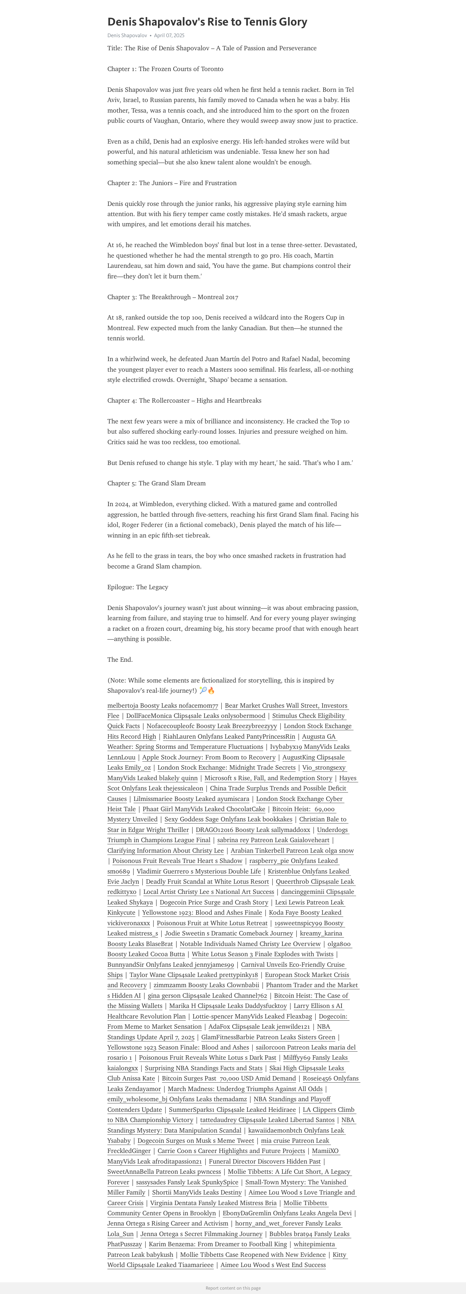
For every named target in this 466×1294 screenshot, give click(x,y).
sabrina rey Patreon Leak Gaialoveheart (273, 840)
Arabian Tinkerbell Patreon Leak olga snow (292, 851)
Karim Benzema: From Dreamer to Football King (218, 1244)
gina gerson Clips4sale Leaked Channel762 (207, 996)
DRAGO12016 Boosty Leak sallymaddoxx (253, 830)
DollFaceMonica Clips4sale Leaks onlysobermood (195, 716)
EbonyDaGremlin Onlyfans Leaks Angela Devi (287, 1213)
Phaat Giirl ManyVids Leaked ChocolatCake (204, 809)
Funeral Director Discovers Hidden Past (265, 1161)
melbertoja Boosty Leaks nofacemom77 (162, 705)
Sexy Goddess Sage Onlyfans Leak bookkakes (228, 819)
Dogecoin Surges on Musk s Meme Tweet (196, 1141)
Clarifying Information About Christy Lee (165, 851)
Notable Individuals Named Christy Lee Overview (250, 944)
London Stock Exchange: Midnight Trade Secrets (227, 767)
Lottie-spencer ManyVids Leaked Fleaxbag (252, 1016)
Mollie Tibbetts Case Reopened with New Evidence (253, 1255)
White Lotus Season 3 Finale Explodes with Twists (262, 954)
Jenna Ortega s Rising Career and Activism (167, 1223)
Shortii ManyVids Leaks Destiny (197, 1192)
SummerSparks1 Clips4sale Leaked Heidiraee (232, 1110)
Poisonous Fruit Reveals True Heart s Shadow (177, 861)
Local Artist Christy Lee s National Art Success (208, 892)
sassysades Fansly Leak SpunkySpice (187, 1182)
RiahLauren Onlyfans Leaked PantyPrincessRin (229, 736)
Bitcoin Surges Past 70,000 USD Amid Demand (229, 1078)
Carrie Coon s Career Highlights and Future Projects (231, 1151)
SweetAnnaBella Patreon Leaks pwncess (164, 1172)
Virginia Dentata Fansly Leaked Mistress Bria (213, 1203)
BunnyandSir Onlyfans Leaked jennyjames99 (170, 965)
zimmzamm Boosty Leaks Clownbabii (206, 985)
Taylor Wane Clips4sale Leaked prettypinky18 (194, 975)
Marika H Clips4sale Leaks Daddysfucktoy (228, 1006)
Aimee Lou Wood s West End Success (273, 1265)
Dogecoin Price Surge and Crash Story (214, 902)
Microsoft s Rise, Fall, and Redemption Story (268, 778)
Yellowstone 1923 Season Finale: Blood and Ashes (178, 1047)
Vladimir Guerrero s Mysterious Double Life (199, 871)
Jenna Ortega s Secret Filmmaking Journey (201, 1234)
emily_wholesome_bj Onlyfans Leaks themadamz (177, 1099)
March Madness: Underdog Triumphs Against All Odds (245, 1089)
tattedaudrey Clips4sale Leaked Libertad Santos (267, 1120)
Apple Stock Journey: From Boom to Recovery (209, 757)
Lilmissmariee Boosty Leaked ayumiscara (191, 799)
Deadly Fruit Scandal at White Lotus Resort (207, 881)
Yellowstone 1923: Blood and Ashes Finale (202, 912)
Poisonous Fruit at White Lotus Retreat (212, 923)
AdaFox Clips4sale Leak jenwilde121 (259, 1027)
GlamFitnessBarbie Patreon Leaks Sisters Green (268, 1037)
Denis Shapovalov (127, 35)
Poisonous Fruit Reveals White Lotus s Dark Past (207, 1057)
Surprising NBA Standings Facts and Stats (203, 1068)
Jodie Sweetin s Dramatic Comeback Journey (229, 933)
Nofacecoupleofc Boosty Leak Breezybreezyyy (212, 726)
